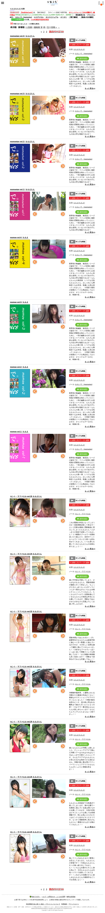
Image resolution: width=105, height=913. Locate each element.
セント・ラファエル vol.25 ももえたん (26, 832)
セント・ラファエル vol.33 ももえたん (26, 611)
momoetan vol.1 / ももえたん (22, 189)
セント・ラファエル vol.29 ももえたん (26, 722)
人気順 (29, 27)
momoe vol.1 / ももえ (19, 432)
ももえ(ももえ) (79, 49)
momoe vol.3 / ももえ (19, 302)
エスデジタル (39, 17)
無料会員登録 (70, 897)
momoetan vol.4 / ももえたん (22, 36)
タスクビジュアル (52, 17)
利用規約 (64, 904)
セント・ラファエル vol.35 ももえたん (26, 496)
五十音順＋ (52, 27)
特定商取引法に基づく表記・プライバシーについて (43, 904)
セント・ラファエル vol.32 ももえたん (26, 667)
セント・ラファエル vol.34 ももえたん (26, 554)
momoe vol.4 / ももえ (19, 237)
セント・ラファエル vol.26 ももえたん (26, 777)
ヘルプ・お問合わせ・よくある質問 (53, 897)
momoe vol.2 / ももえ (19, 367)
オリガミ (63, 17)
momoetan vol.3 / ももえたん (22, 94)
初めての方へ (35, 897)
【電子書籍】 (73, 17)
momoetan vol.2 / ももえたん (22, 142)
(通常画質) (82, 59)
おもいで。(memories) (23, 17)
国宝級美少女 (80, 15)
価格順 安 (38, 27)
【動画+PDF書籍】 (87, 17)
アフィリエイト (74, 904)
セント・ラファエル (83, 514)
